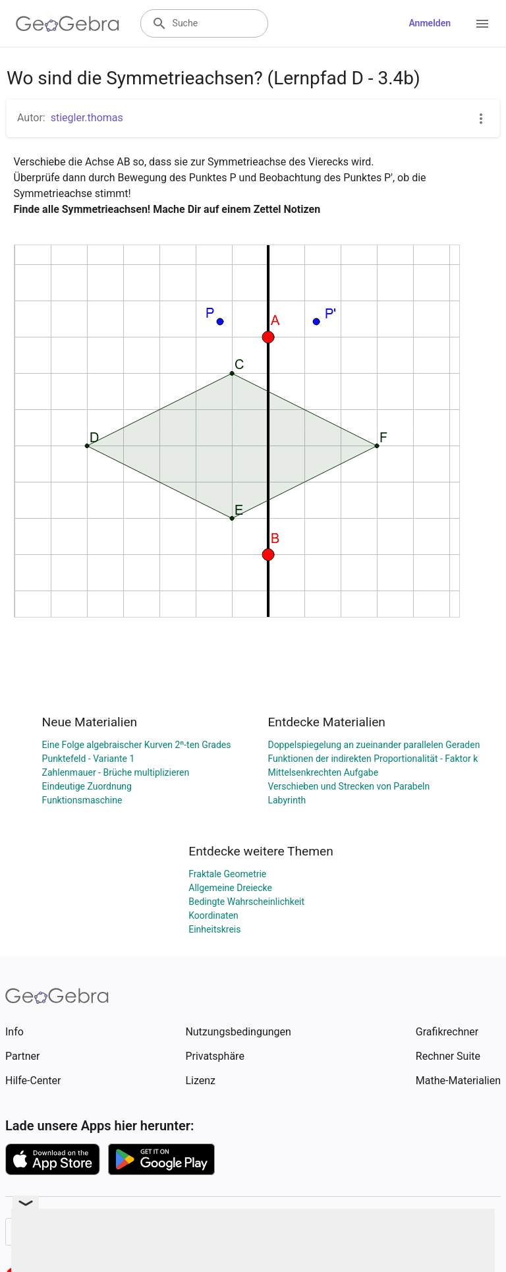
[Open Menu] (482, 24)
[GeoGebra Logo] (67, 24)
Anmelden (429, 23)
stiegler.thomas (87, 117)
